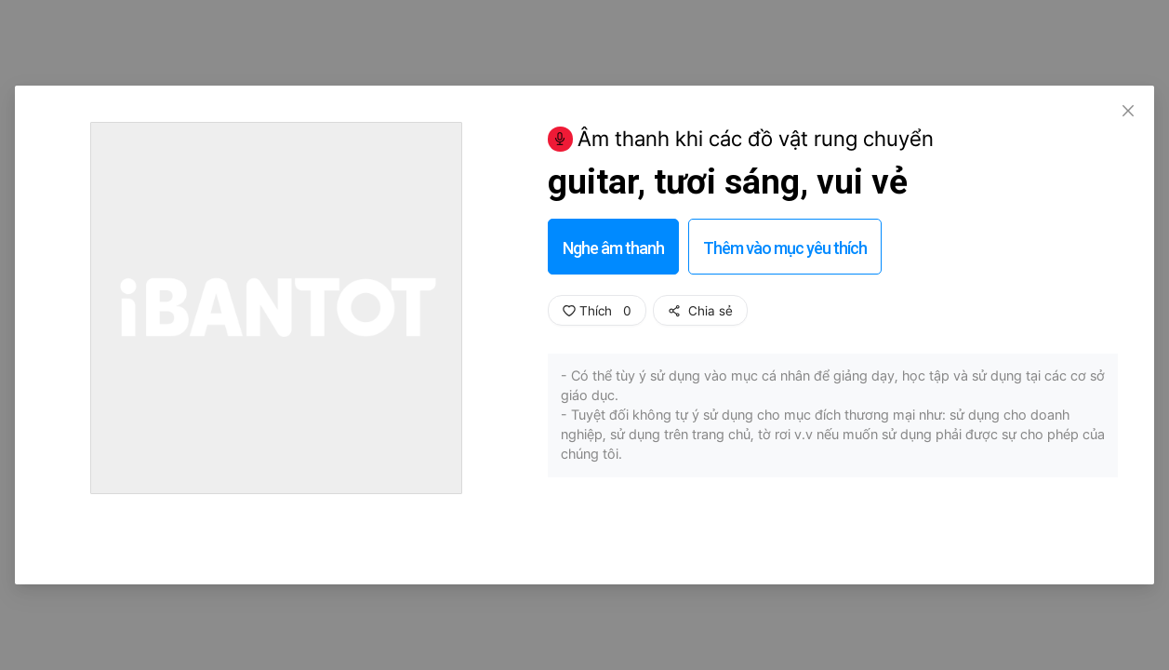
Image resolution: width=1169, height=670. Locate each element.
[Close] (1128, 112)
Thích (597, 311)
